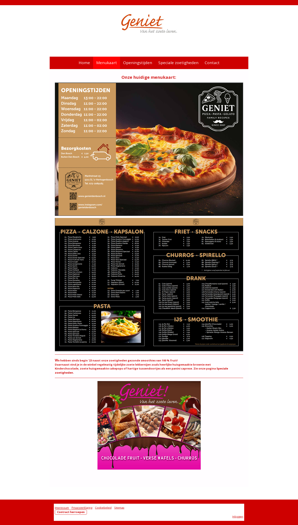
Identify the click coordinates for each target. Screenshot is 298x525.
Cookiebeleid (103, 507)
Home (84, 62)
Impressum (62, 507)
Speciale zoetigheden (178, 62)
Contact (212, 62)
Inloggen (237, 516)
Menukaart (106, 62)
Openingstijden (137, 62)
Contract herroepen (71, 512)
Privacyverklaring (82, 507)
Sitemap (119, 507)
